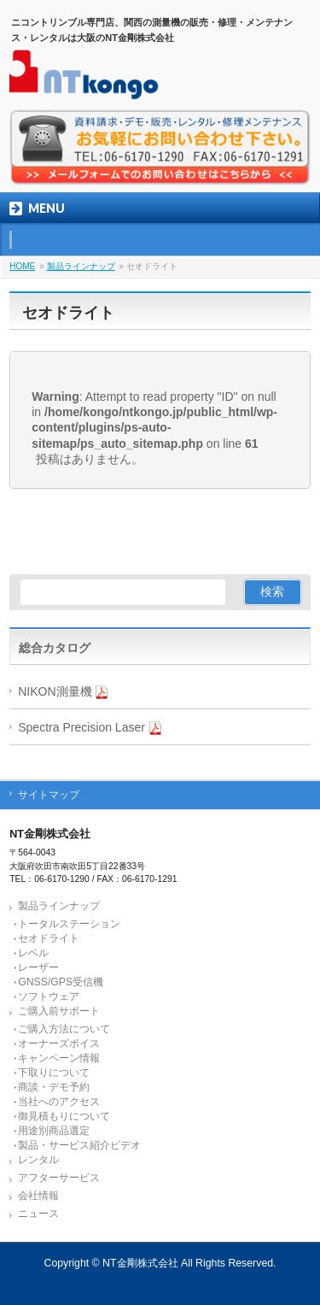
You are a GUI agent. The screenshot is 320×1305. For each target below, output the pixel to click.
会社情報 (38, 1196)
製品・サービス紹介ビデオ (79, 1145)
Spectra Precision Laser (90, 727)
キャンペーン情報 (59, 1058)
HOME (22, 266)
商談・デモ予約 (54, 1087)
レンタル (38, 1160)
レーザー (38, 967)
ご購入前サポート (59, 1011)
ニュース (38, 1214)
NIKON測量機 (63, 692)
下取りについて (54, 1073)
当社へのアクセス (59, 1102)
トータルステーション (69, 924)
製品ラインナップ (81, 266)
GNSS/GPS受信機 (60, 982)
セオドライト (48, 938)
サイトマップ (48, 795)
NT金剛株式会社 (139, 1263)
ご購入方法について (64, 1029)
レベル (33, 953)
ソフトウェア (48, 996)
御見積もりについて (64, 1116)
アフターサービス (59, 1178)
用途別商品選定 (54, 1131)
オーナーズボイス (59, 1043)
